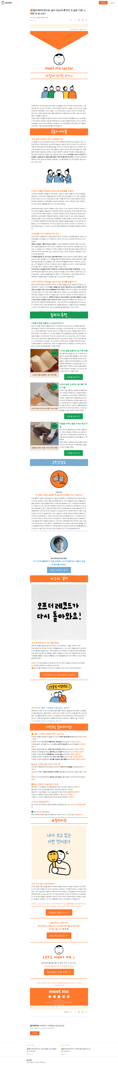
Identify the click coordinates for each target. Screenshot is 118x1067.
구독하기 (103, 2)
